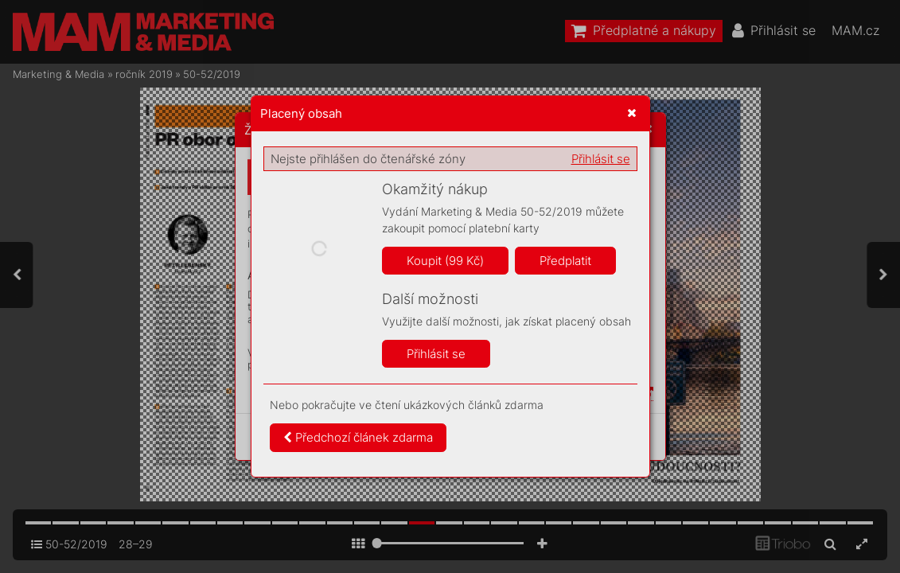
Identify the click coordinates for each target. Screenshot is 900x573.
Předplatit (565, 260)
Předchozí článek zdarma (358, 437)
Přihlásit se (600, 158)
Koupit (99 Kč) (445, 260)
